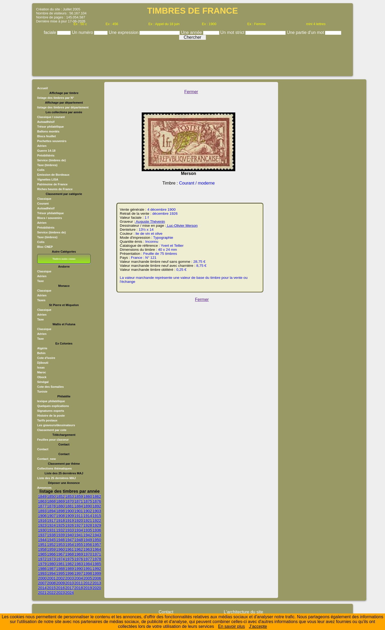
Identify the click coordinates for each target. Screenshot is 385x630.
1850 (51, 496)
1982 (69, 564)
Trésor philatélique (50, 126)
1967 (60, 554)
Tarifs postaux (47, 420)
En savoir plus (231, 626)
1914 (87, 516)
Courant (43, 203)
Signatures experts (50, 410)
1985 (97, 564)
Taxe (40, 281)
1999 (97, 573)
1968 (69, 554)
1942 (87, 535)
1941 (78, 535)
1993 (42, 573)
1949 (87, 540)
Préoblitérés (46, 155)
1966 (51, 554)
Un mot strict (232, 32)
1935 (87, 530)
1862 (97, 496)
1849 (42, 496)
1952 (51, 544)
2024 (69, 592)
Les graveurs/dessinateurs (56, 425)
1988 (60, 568)
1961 (69, 549)
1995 (60, 573)
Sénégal (43, 382)
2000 (42, 578)
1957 (97, 544)
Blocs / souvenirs (49, 218)
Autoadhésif (46, 121)
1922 (97, 520)
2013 (97, 583)
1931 (51, 530)
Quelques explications (53, 406)
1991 (87, 568)
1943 (97, 535)
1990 (78, 568)
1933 (69, 530)
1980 (51, 564)
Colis (40, 169)
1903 (97, 511)
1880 (60, 506)
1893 (42, 511)
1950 (97, 540)
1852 (60, 496)
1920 (78, 520)
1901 (78, 511)
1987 (51, 568)
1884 (78, 506)
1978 (97, 559)
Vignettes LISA (47, 179)
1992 (97, 568)
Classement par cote (51, 430)
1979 (42, 564)
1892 (97, 506)
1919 (69, 520)
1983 (78, 564)
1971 (97, 554)
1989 (69, 568)
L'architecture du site (243, 612)
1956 (87, 544)
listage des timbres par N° (55, 97)
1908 (60, 516)
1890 (87, 506)
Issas (41, 367)
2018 (78, 588)
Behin (41, 353)
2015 (51, 588)
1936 (97, 530)
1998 (87, 573)
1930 (42, 530)
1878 (51, 506)
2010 (69, 583)
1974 (60, 559)
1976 (78, 559)
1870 (69, 501)
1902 (87, 511)
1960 (60, 549)
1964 (97, 549)
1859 (78, 496)
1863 (42, 501)
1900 (69, 511)
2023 (60, 592)
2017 (69, 588)
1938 (51, 535)
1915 (97, 516)
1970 (87, 554)
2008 (51, 583)
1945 (51, 540)
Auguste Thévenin (150, 222)
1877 (42, 506)
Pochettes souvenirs (51, 141)
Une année (192, 32)
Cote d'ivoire (46, 357)
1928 (87, 525)
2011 (78, 583)
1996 (69, 573)
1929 (97, 525)
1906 (42, 516)
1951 (42, 544)
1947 (69, 540)
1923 (42, 525)
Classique (44, 198)
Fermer (191, 91)
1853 (69, 496)
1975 (69, 559)
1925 (60, 525)
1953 (60, 544)
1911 (78, 516)
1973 (51, 559)
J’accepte (258, 626)
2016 (60, 588)
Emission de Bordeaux (53, 174)
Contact (42, 449)
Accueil (42, 88)
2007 (42, 583)
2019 (87, 588)
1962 (78, 549)
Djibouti (42, 362)
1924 (51, 525)
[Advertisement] (192, 57)
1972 (42, 559)
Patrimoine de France (52, 184)
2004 (78, 578)
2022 (51, 592)
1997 (78, 573)
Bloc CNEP (45, 246)
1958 (42, 549)
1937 (42, 535)
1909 (69, 516)
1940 (69, 535)
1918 (60, 520)
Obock (42, 377)
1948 (78, 540)
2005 (87, 578)
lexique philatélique (51, 401)
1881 (69, 506)
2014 (42, 588)
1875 (87, 501)
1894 (51, 511)
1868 (51, 501)
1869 (60, 501)
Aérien (42, 145)
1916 (42, 520)
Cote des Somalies (50, 386)
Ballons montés (48, 131)
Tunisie (42, 391)
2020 (97, 588)
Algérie (42, 348)
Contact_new (46, 458)
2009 (60, 583)
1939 (60, 535)
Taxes (41, 300)
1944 (42, 540)
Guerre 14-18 (46, 150)
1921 (87, 520)
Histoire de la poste (51, 415)
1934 (78, 530)
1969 (78, 554)
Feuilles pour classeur (53, 439)
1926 (69, 525)
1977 (87, 559)
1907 (51, 516)
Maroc (41, 372)
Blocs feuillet (46, 136)
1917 (51, 520)
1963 (87, 549)
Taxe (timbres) (47, 165)
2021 (42, 592)
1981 (60, 564)
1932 (60, 530)
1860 (87, 496)
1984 (87, 564)
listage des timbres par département (62, 107)
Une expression (124, 32)
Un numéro (83, 32)
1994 (51, 573)
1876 (97, 501)
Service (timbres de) (51, 160)
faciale (50, 32)
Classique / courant (51, 117)
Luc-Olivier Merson (182, 226)
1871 (78, 501)
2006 (97, 578)
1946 (60, 540)
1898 (60, 511)
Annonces (44, 487)
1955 (78, 544)
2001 (51, 578)
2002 (60, 578)
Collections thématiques (54, 468)
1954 (69, 544)
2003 (69, 578)
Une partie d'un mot (306, 32)
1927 (78, 525)
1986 (42, 568)
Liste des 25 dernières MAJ (56, 478)
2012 (87, 583)
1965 (42, 554)
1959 (51, 549)
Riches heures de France (54, 189)
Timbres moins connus (63, 258)
